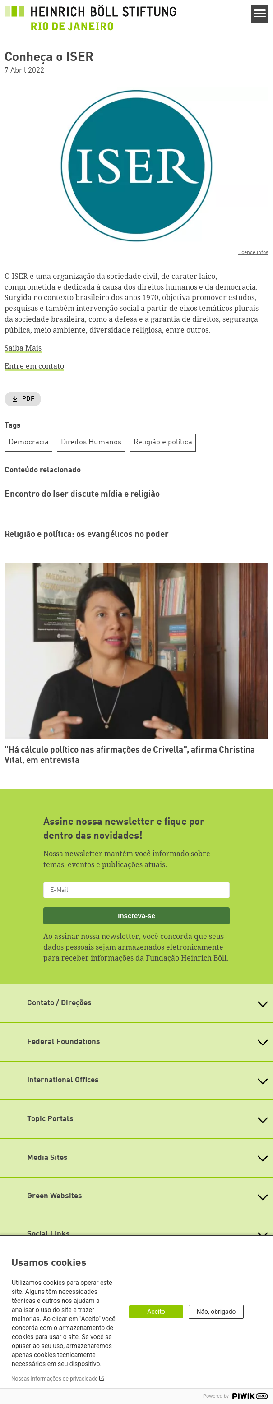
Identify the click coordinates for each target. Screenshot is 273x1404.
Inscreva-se (136, 915)
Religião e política (163, 442)
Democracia (29, 442)
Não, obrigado (216, 1311)
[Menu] (260, 14)
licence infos (253, 252)
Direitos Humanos (91, 442)
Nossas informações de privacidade (54, 1379)
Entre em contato (34, 366)
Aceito (156, 1311)
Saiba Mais (23, 348)
